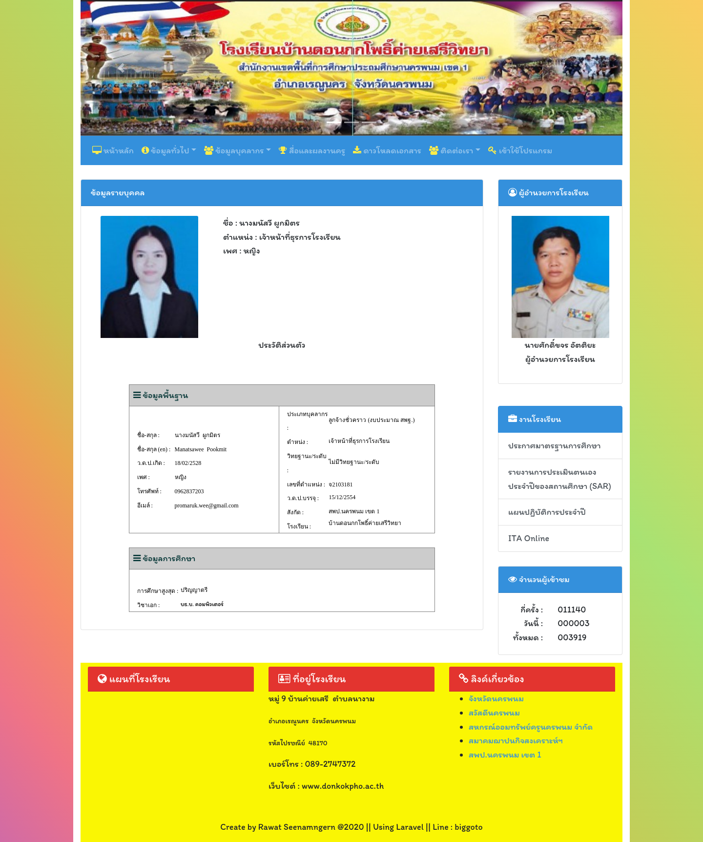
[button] (121, 68)
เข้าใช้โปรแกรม (520, 150)
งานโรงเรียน (534, 419)
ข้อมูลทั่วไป (165, 150)
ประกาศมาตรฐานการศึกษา (554, 445)
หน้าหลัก (113, 150)
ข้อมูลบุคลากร (234, 150)
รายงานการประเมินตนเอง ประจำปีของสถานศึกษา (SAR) (559, 478)
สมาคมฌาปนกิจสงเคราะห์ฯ (516, 740)
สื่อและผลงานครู (312, 150)
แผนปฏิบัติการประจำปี (547, 511)
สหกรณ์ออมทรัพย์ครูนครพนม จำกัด (531, 726)
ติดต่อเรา (451, 150)
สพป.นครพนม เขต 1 (505, 754)
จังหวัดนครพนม (496, 698)
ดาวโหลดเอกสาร (387, 150)
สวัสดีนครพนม (494, 712)
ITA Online (528, 538)
